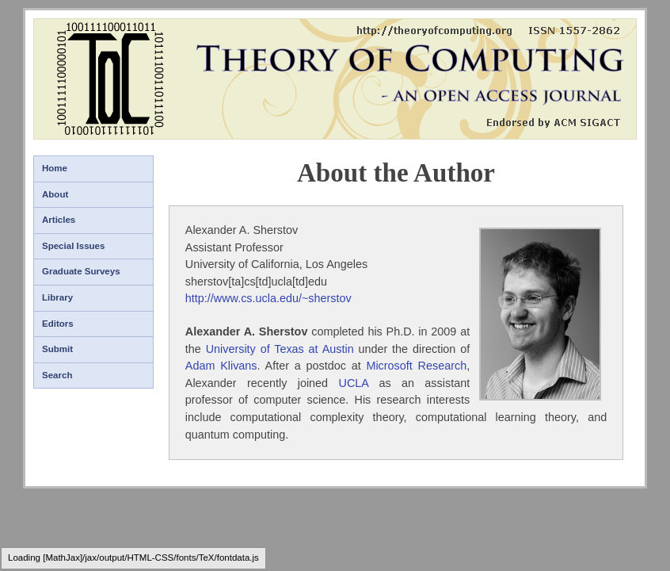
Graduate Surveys (81, 271)
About (55, 194)
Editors (58, 323)
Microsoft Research (416, 365)
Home (54, 168)
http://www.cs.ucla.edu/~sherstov (268, 298)
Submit (57, 349)
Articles (58, 219)
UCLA (353, 383)
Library (57, 297)
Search (57, 375)
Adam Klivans (221, 365)
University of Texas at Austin (280, 349)
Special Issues (73, 246)
